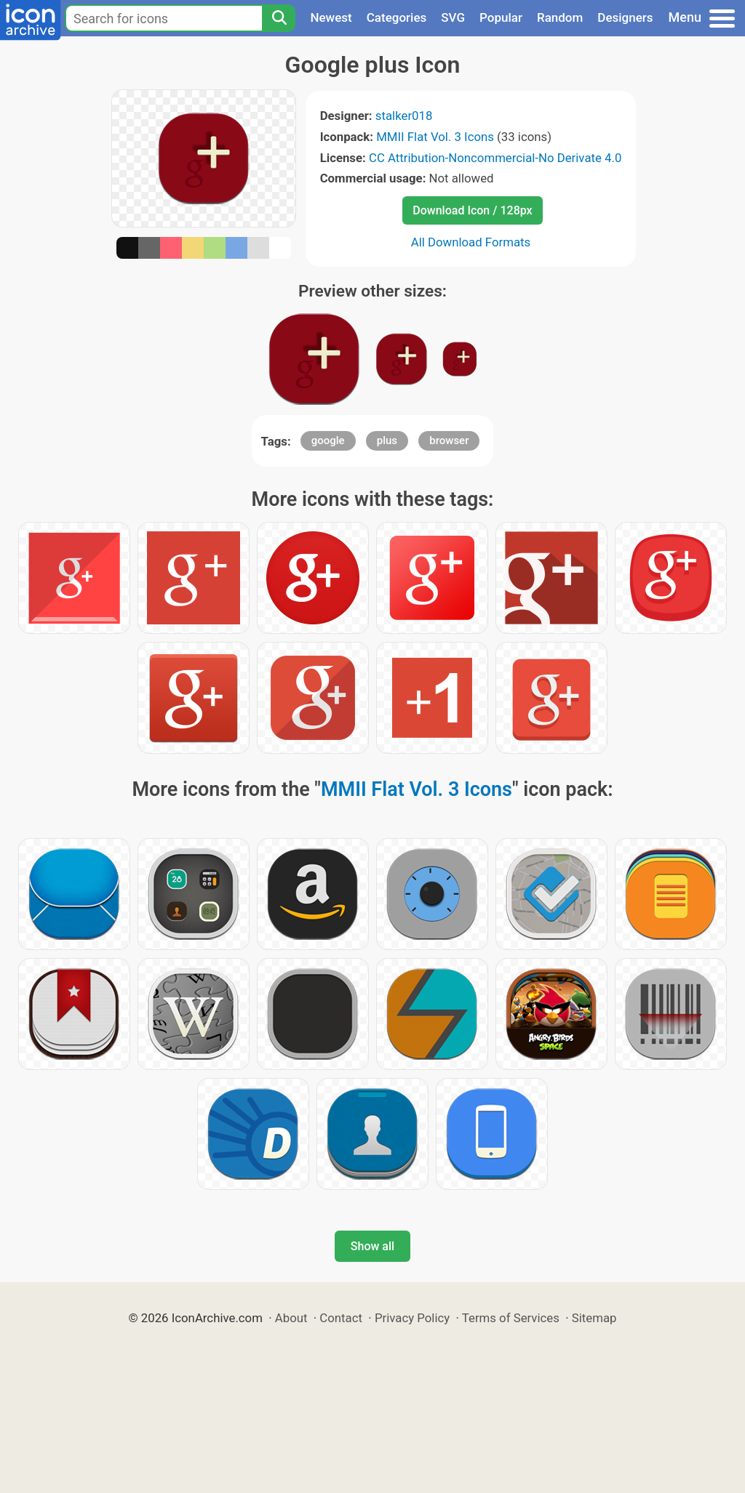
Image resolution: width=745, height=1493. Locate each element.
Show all (372, 1246)
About (291, 1318)
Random (560, 17)
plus (387, 440)
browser (449, 440)
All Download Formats (471, 242)
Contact (340, 1318)
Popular (500, 17)
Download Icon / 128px (472, 210)
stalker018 (404, 115)
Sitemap (594, 1318)
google (328, 440)
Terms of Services (510, 1318)
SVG (453, 17)
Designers (625, 17)
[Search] (278, 18)
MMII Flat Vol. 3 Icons (435, 136)
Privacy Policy (412, 1318)
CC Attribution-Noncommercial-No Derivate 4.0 (495, 157)
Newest (330, 17)
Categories (397, 17)
